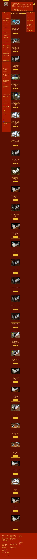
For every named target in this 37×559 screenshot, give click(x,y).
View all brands (5, 130)
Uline (3, 98)
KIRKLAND (32, 19)
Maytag (28, 22)
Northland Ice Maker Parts (6, 64)
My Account (27, 0)
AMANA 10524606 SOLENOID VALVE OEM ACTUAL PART (15, 48)
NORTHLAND (30, 23)
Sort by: (17, 13)
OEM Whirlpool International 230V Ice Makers (6, 86)
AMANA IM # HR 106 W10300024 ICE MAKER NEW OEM (15, 251)
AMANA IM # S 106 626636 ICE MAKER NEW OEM (15, 269)
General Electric (5, 123)
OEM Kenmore (30, 24)
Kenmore (29, 19)
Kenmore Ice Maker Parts (6, 39)
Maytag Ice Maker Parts (6, 53)
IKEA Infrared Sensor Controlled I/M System (5, 32)
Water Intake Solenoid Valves (5, 104)
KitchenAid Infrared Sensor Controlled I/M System (6, 47)
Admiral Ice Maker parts (6, 14)
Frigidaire (4, 119)
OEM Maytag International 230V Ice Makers (6, 81)
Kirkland (4, 43)
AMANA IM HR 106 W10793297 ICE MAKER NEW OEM (15, 396)
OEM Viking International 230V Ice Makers (6, 83)
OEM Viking (30, 25)
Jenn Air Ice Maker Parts (6, 37)
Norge (3, 62)
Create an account (33, 0)
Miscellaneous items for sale (6, 58)
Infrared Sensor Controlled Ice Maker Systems (6, 35)
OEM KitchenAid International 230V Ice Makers (6, 78)
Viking (32, 27)
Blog (12, 10)
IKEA (3, 30)
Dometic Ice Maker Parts (6, 22)
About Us (23, 2)
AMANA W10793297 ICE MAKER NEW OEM (15, 470)
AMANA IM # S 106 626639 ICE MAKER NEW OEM (15, 287)
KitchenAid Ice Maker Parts (6, 45)
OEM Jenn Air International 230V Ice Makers (6, 75)
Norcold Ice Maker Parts (6, 60)
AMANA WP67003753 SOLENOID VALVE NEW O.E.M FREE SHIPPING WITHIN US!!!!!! (15, 489)
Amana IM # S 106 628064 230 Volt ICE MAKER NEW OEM (15, 360)
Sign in (30, 0)
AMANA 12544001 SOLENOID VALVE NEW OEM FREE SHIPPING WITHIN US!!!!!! (15, 84)
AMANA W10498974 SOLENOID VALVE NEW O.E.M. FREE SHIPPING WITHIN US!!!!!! (15, 433)
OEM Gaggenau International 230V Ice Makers (6, 72)
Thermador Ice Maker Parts (6, 94)
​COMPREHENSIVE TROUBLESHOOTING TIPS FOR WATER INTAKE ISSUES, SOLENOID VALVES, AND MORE (21, 9)
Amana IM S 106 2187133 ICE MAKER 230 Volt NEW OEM (15, 414)
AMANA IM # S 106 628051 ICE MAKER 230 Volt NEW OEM (15, 342)
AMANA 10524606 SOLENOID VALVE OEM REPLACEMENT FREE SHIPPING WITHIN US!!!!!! (15, 29)
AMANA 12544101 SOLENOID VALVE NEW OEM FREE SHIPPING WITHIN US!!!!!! (15, 103)
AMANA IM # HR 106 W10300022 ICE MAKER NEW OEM (15, 233)
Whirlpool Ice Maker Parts (6, 106)
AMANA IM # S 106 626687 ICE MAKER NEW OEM (15, 324)
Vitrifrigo (28, 28)
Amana (3, 121)
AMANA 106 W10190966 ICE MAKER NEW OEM (15, 66)
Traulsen (28, 27)
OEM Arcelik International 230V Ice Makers (6, 69)
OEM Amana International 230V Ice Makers (6, 66)
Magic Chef (28, 21)
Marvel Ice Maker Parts (6, 51)
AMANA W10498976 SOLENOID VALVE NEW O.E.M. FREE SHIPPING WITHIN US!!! (15, 452)
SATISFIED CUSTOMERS (5, 549)
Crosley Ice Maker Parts (6, 20)
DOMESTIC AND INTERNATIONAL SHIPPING (5, 547)
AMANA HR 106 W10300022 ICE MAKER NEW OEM (15, 196)
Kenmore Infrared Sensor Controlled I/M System (6, 41)
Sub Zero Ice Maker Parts (6, 92)
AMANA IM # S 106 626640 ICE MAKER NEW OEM (15, 305)
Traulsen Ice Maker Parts (6, 96)
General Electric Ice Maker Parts (6, 28)
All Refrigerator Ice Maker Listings (6, 16)
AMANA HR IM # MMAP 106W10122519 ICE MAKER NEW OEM (15, 214)
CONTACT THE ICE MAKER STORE (16, 2)
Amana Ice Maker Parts (6, 18)
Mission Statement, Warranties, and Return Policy (21, 10)
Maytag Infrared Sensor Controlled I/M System (6, 56)
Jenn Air (4, 125)
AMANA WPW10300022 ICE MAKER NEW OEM (15, 507)
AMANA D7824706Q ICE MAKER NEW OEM (15, 160)
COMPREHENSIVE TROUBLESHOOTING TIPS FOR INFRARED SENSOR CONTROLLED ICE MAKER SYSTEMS (20, 6)
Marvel (31, 21)
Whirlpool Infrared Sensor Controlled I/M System (6, 108)
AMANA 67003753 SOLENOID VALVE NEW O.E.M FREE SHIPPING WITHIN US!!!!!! (15, 141)
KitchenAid (4, 114)
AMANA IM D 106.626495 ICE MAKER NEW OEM (15, 378)
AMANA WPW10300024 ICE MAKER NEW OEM (15, 525)
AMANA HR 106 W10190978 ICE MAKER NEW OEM (15, 178)
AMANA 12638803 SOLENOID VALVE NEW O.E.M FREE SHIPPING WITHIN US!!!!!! (15, 122)
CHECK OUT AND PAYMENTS (15, 3)
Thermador (30, 26)
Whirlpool (4, 112)
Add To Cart (15, 33)
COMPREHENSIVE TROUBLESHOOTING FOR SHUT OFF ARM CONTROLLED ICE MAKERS (21, 5)
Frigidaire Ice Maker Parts (13, 543)
